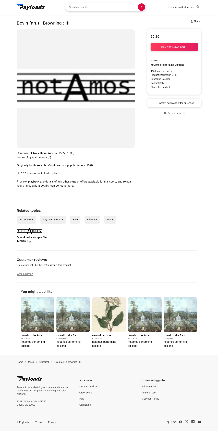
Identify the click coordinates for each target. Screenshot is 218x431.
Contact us (85, 404)
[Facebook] (180, 422)
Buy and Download (174, 47)
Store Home (85, 380)
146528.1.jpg (24, 241)
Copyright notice (150, 398)
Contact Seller (158, 83)
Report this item (174, 113)
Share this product (160, 87)
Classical (92, 219)
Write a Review (25, 274)
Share (195, 21)
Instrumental (26, 219)
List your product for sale (183, 6)
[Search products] (141, 7)
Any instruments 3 (53, 219)
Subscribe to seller (160, 79)
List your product (88, 386)
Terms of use (148, 392)
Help (81, 398)
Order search (86, 392)
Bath (75, 219)
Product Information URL (164, 75)
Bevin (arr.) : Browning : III (67, 362)
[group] (37, 322)
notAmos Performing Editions (167, 64)
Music (110, 219)
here (70, 185)
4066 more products (161, 71)
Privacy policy (149, 386)
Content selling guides (153, 380)
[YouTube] (199, 422)
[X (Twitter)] (186, 421)
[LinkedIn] (193, 421)
